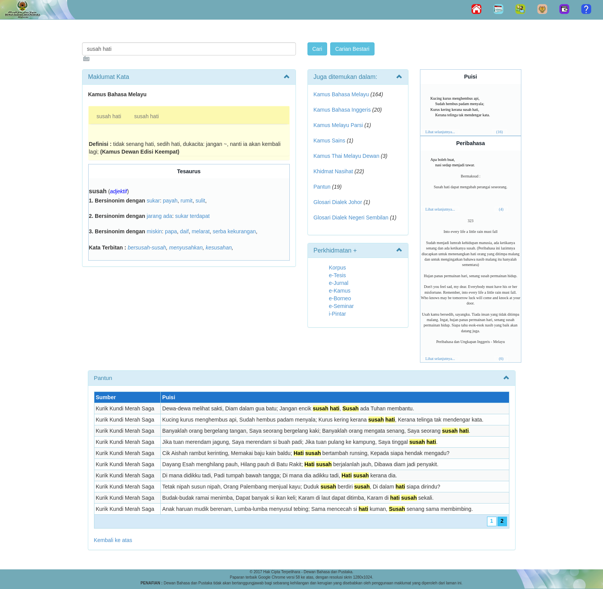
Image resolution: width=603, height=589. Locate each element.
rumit (187, 200)
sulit (200, 200)
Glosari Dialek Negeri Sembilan (351, 217)
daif (184, 231)
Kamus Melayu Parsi (338, 125)
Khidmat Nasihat (333, 171)
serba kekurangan (234, 231)
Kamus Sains (329, 140)
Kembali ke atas (113, 540)
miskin (154, 231)
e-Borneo (340, 298)
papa (171, 231)
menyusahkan (186, 247)
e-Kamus (340, 291)
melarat (200, 231)
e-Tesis (337, 275)
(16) (499, 132)
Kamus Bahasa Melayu (342, 94)
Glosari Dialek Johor (338, 202)
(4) (501, 209)
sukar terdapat (192, 216)
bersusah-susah (147, 247)
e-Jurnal (339, 283)
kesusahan (219, 247)
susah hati (109, 116)
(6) (501, 358)
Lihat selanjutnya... (440, 132)
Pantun (322, 187)
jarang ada (159, 216)
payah (170, 200)
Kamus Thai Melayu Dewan (347, 156)
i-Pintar (337, 314)
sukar (153, 200)
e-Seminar (341, 306)
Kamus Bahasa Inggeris (342, 110)
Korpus (337, 267)
